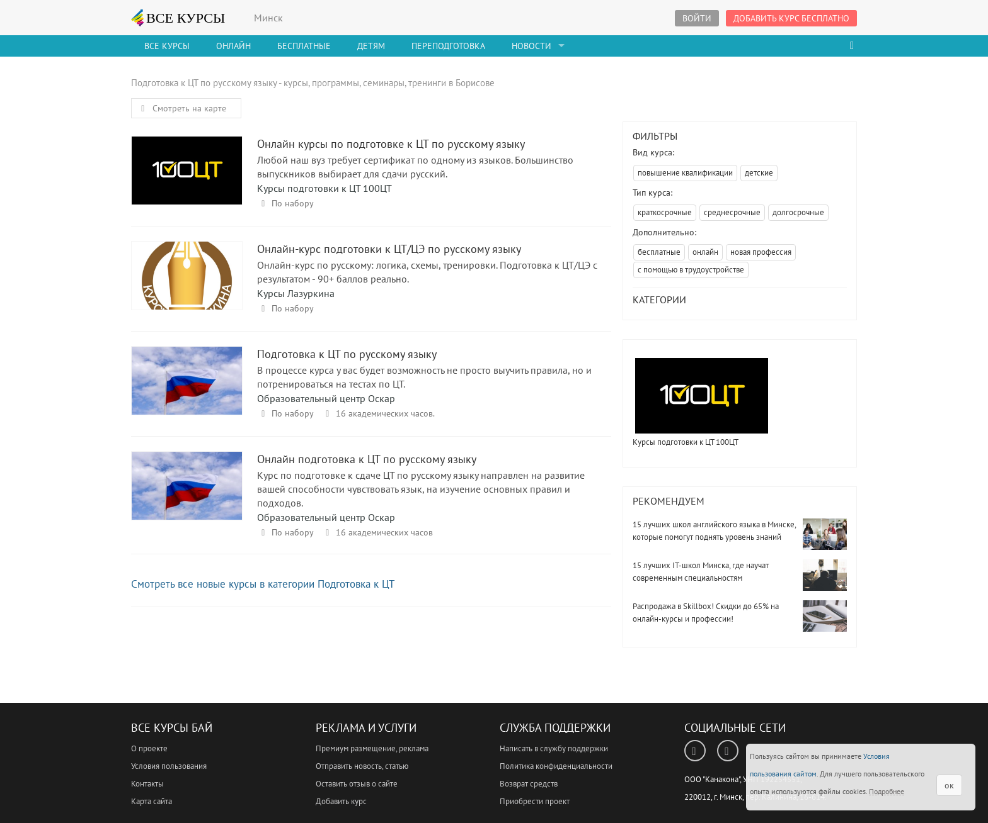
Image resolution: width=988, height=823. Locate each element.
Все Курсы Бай (171, 727)
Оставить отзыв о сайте (357, 783)
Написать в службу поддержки (554, 748)
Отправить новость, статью (362, 766)
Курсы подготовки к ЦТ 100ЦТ (324, 188)
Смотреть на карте (181, 108)
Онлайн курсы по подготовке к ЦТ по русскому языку (187, 182)
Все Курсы (167, 46)
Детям (371, 46)
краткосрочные (665, 212)
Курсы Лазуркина (296, 293)
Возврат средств (529, 783)
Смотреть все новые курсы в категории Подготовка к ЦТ (262, 584)
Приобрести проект (535, 801)
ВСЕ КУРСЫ (178, 17)
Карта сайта (151, 801)
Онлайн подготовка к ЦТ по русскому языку (187, 497)
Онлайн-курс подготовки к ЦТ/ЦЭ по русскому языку (187, 287)
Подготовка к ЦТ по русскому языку (187, 392)
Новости (531, 46)
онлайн (705, 252)
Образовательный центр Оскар (326, 398)
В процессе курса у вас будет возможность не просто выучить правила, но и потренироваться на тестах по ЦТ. (424, 377)
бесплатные (659, 252)
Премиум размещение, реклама (372, 748)
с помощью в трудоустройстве (691, 269)
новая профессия (760, 252)
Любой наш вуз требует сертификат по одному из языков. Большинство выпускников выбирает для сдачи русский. (415, 167)
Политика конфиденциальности (556, 766)
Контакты (147, 783)
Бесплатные (304, 46)
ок (949, 785)
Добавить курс (341, 801)
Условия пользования (169, 766)
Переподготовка (448, 46)
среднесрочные (732, 212)
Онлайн (233, 46)
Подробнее (886, 791)
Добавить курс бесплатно (791, 18)
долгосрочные (798, 212)
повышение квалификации (685, 172)
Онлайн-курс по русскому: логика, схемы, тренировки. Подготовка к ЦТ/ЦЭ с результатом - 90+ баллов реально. (427, 272)
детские (759, 172)
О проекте (149, 748)
